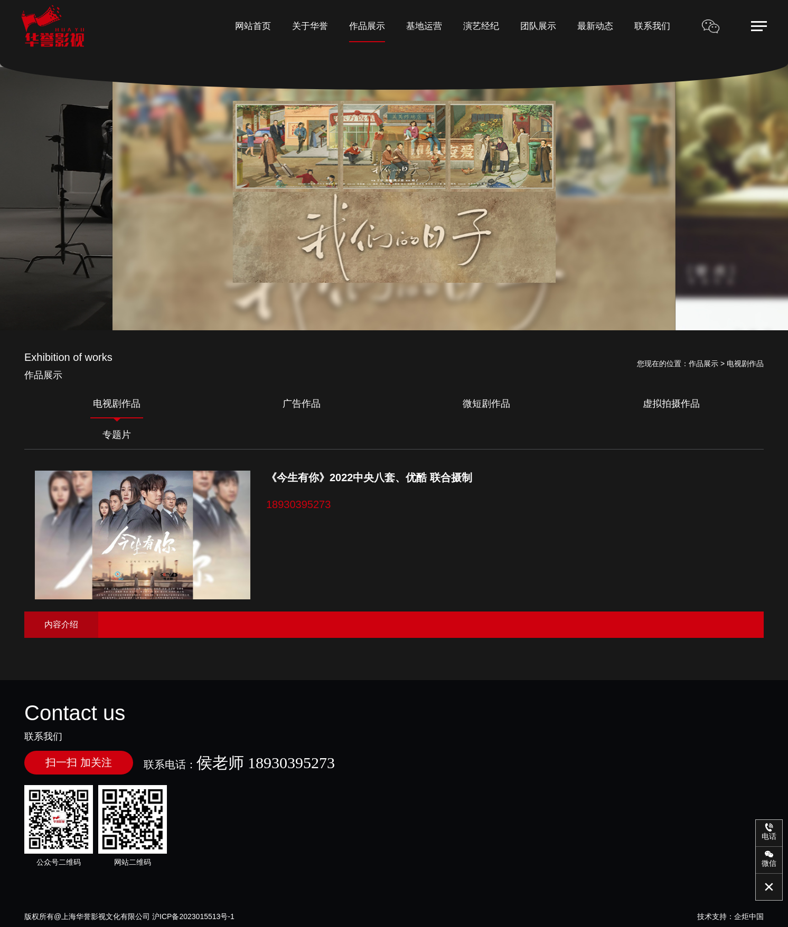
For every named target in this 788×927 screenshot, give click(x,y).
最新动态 (595, 26)
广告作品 (302, 403)
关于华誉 (310, 26)
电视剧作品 (116, 403)
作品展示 (367, 26)
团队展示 (538, 26)
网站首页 (253, 26)
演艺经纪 (481, 26)
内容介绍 (61, 624)
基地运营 (424, 26)
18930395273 (298, 504)
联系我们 (652, 26)
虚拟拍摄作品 (671, 403)
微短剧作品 (486, 403)
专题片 (116, 434)
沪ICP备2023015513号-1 (193, 916)
